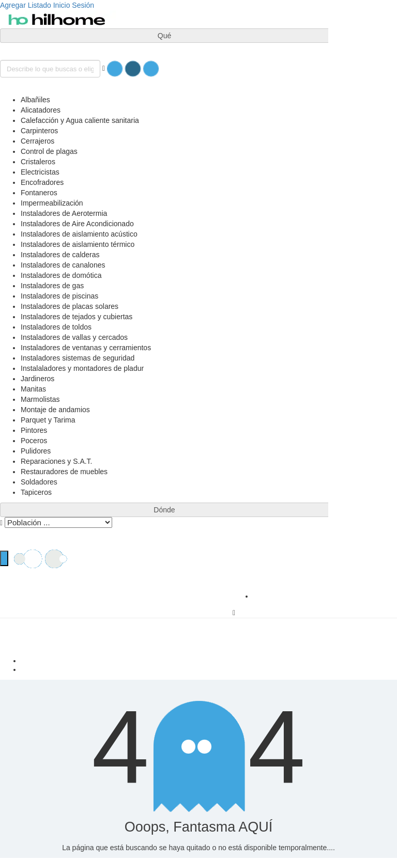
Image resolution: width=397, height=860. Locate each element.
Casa (209, 660)
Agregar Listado (25, 5)
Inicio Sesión (73, 5)
